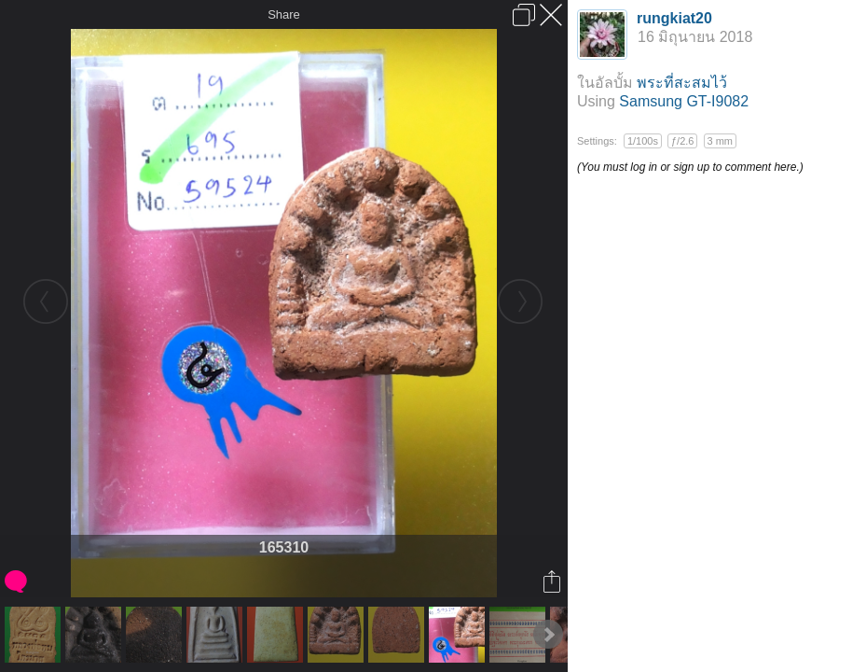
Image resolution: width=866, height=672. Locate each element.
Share (284, 14)
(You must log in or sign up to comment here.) (690, 167)
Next (548, 635)
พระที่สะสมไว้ (682, 83)
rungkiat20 (674, 18)
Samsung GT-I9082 (684, 101)
